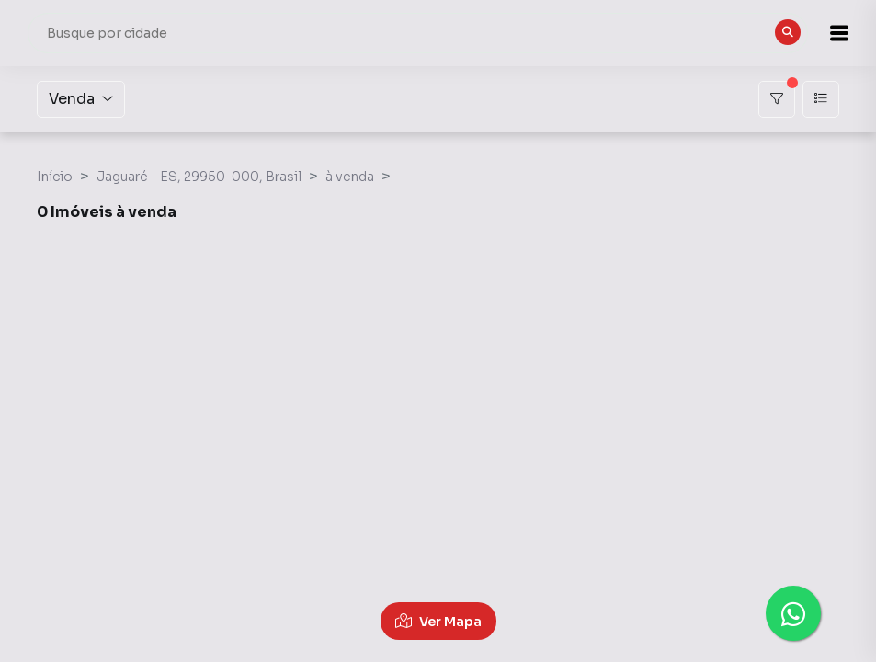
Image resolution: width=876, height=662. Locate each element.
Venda (81, 98)
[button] (830, 33)
